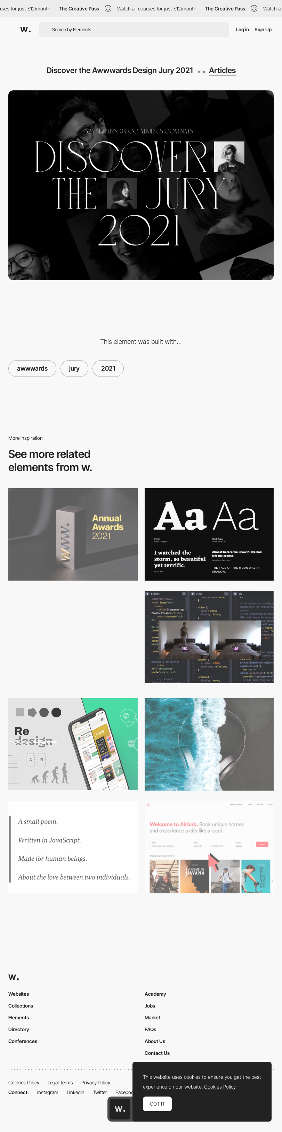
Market (152, 1017)
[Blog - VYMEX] (73, 639)
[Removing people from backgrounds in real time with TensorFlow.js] (209, 637)
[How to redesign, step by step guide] (73, 744)
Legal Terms (60, 1082)
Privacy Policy (95, 1082)
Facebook (125, 1092)
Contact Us (157, 1053)
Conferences (22, 1041)
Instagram (47, 1092)
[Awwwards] (25, 29)
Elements (18, 1017)
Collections (20, 1006)
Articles (222, 70)
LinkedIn (75, 1092)
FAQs (150, 1029)
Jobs (150, 1006)
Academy (155, 994)
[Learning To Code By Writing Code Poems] (73, 847)
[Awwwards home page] (120, 1109)
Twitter (100, 1092)
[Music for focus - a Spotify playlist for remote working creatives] (209, 744)
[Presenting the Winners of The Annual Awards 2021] (73, 534)
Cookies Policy (23, 1082)
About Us (155, 1041)
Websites (18, 994)
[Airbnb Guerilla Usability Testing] (209, 847)
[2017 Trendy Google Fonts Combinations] (209, 534)
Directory (18, 1029)
